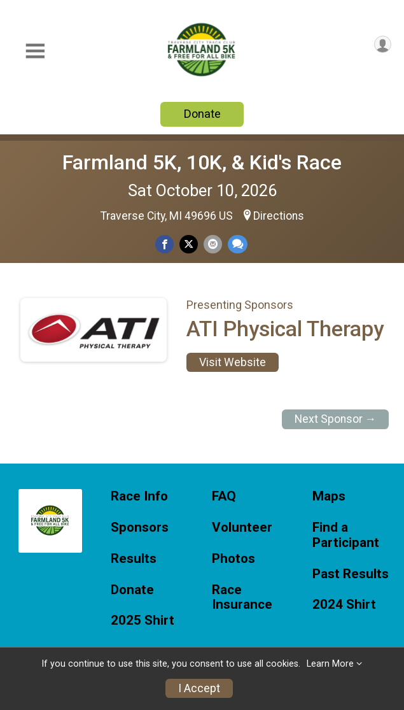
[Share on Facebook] (164, 244)
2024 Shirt (344, 604)
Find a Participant (345, 535)
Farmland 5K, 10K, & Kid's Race (202, 162)
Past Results (350, 574)
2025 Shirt (142, 620)
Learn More (330, 663)
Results (134, 558)
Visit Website (232, 362)
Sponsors (140, 527)
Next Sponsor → (336, 419)
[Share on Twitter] (188, 244)
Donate (202, 113)
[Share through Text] (237, 244)
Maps (328, 496)
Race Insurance (242, 598)
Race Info (139, 496)
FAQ (224, 496)
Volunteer (242, 527)
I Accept (199, 688)
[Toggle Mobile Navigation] (35, 51)
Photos (233, 558)
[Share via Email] (213, 244)
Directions (278, 215)
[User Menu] (382, 44)
